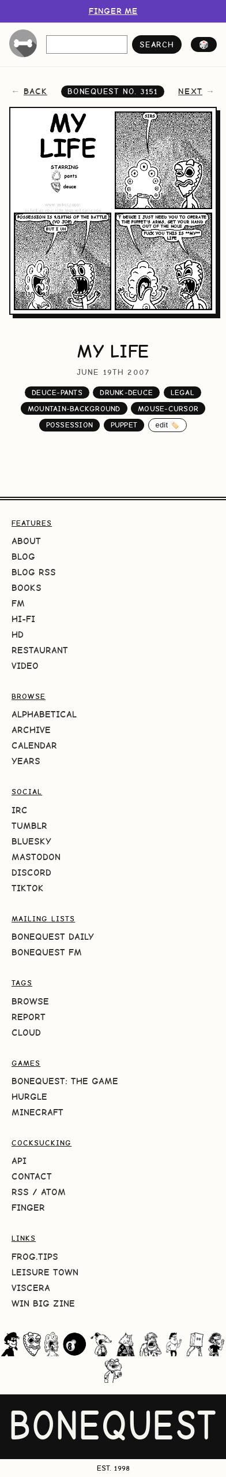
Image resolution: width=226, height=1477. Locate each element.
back (35, 91)
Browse (30, 1001)
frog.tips (35, 1256)
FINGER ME (113, 11)
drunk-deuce (126, 392)
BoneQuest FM (47, 952)
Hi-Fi (23, 618)
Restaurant (40, 650)
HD (18, 634)
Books (27, 587)
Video (25, 665)
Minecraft (37, 1112)
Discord (31, 872)
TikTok (28, 888)
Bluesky (31, 841)
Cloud (26, 1032)
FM (18, 603)
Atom (53, 1191)
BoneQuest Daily (53, 936)
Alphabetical (44, 714)
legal (182, 392)
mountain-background (74, 408)
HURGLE (29, 1096)
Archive (31, 729)
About (26, 540)
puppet (124, 425)
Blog (23, 556)
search (157, 44)
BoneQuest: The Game (65, 1081)
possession (69, 425)
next (190, 91)
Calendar (34, 745)
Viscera (31, 1287)
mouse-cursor (168, 408)
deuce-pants (57, 392)
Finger (28, 1207)
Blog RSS (34, 572)
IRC (20, 810)
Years (26, 761)
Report (29, 1016)
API (19, 1160)
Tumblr (29, 825)
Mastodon (36, 856)
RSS (20, 1191)
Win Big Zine (43, 1303)
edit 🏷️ (168, 425)
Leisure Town (45, 1272)
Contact (32, 1176)
